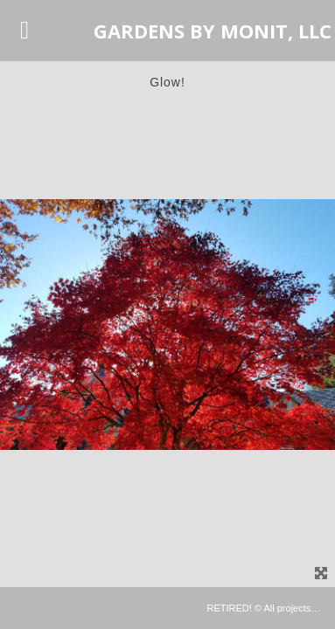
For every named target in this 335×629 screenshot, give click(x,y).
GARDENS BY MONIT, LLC (213, 30)
